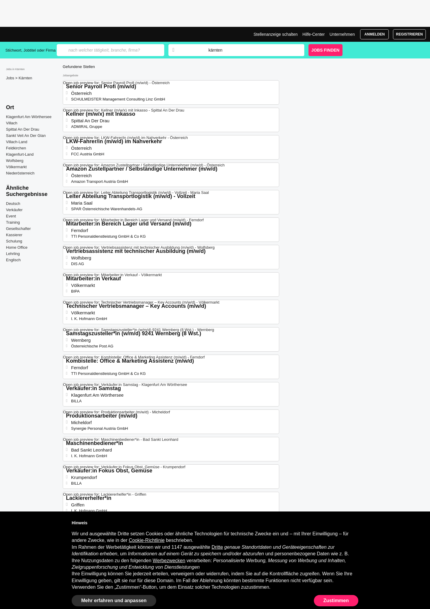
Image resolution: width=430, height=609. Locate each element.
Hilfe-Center (313, 34)
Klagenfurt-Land (20, 154)
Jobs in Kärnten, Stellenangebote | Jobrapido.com (27, 34)
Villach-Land (16, 142)
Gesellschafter (18, 228)
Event (11, 216)
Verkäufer (14, 210)
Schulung (14, 241)
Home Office (16, 247)
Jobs (10, 78)
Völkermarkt (16, 167)
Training (13, 222)
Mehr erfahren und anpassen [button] (114, 600)
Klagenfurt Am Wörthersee (28, 117)
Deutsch (13, 203)
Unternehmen (342, 34)
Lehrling (13, 253)
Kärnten (25, 78)
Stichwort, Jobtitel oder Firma (30, 50)
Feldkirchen (16, 148)
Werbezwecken (169, 560)
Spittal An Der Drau (22, 129)
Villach (11, 123)
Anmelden (374, 34)
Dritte (217, 547)
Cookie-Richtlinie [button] (147, 540)
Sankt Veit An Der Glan (26, 135)
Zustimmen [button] (336, 600)
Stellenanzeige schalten (276, 34)
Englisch (13, 260)
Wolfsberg (14, 160)
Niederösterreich (20, 173)
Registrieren (409, 34)
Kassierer (14, 235)
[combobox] (250, 50)
